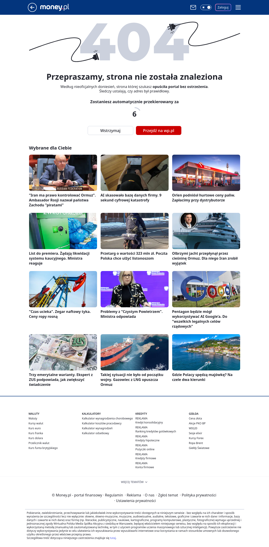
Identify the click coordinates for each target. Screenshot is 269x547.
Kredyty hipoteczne (148, 440)
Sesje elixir (195, 433)
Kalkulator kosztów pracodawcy (102, 423)
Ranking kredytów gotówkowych (156, 431)
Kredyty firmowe (146, 458)
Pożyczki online (145, 449)
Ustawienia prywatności (135, 500)
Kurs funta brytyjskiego (43, 448)
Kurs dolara (36, 438)
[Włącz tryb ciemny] (206, 7)
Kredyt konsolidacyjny (149, 422)
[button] (238, 7)
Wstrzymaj (110, 130)
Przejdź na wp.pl (158, 130)
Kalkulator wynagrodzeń (97, 428)
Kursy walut (36, 423)
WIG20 (193, 428)
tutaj (113, 538)
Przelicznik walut (39, 443)
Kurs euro (35, 428)
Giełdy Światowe (199, 448)
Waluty (33, 418)
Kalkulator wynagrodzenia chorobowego (107, 418)
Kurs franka (36, 433)
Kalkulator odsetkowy (95, 433)
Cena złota (195, 418)
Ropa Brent (196, 443)
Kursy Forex (196, 438)
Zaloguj (223, 7)
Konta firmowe (145, 467)
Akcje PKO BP (197, 423)
